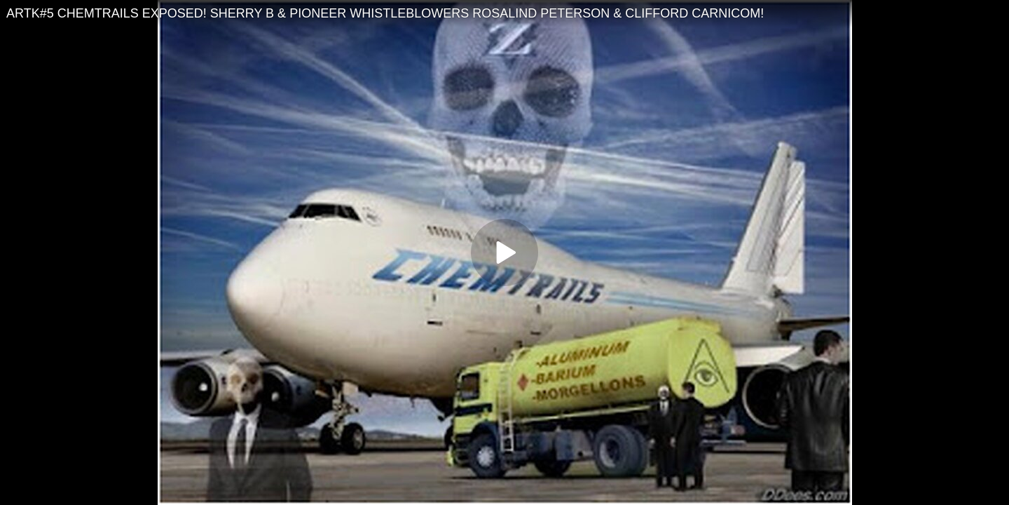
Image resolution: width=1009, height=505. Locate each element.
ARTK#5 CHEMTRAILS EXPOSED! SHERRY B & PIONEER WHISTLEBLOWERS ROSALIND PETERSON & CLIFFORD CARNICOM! (385, 13)
